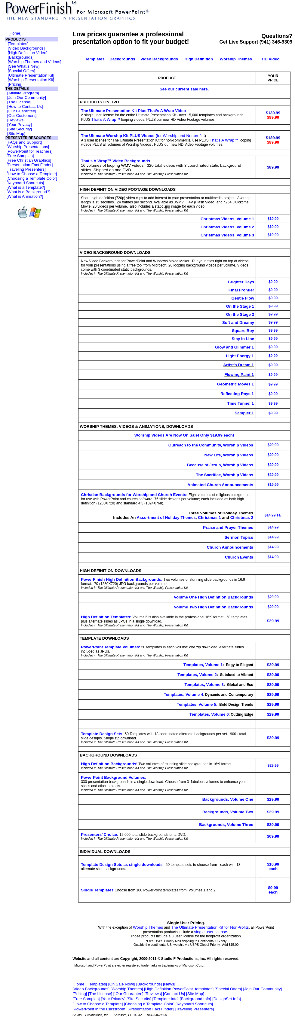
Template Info (165, 999)
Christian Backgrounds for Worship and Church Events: (134, 494)
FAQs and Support (24, 142)
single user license (210, 932)
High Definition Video (27, 52)
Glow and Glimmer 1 (234, 347)
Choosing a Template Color (32, 178)
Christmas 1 (209, 517)
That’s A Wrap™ (105, 119)
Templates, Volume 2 (197, 674)
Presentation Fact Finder (30, 165)
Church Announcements (230, 547)
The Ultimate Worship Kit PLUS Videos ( (119, 135)
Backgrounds (20, 57)
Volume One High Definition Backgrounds (213, 597)
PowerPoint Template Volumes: (110, 647)
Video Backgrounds (26, 48)
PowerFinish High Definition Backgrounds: (121, 579)
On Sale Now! (121, 984)
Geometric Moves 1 (235, 384)
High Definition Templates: (106, 617)
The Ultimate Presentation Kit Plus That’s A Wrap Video (133, 110)
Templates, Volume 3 (204, 684)
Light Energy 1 (240, 356)
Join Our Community (26, 97)
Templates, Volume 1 (203, 664)
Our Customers (21, 115)
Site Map (16, 133)
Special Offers (21, 71)
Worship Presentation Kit (31, 80)
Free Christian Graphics (29, 160)
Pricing (15, 84)
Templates (18, 43)
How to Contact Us (25, 106)
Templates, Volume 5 (196, 704)
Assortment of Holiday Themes (166, 517)
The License (19, 102)
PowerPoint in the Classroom (99, 1009)
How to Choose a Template (32, 174)
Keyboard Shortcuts (25, 183)
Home (15, 33)
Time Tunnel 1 (240, 403)
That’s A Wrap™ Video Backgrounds (115, 161)
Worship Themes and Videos (34, 61)
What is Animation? (25, 196)
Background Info (195, 999)
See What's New (23, 66)
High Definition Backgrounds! (109, 764)
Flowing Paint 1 (239, 374)
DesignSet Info (227, 999)
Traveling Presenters (26, 169)
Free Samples (20, 156)
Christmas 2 (241, 517)
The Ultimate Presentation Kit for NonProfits (210, 927)
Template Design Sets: (102, 734)
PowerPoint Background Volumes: (113, 777)
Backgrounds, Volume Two (227, 812)
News (169, 984)
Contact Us (174, 993)
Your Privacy (19, 124)
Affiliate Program (23, 93)
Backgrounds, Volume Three (226, 824)
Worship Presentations (28, 147)
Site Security (19, 129)
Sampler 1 (244, 413)
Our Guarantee (21, 111)
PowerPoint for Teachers (29, 151)
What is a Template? (26, 187)
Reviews (15, 120)
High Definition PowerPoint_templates (179, 989)
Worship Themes (148, 927)
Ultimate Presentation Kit (31, 75)
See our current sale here (184, 89)
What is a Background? (28, 192)
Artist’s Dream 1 (238, 365)
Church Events (239, 557)
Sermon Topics (239, 537)
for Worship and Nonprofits (180, 135)
